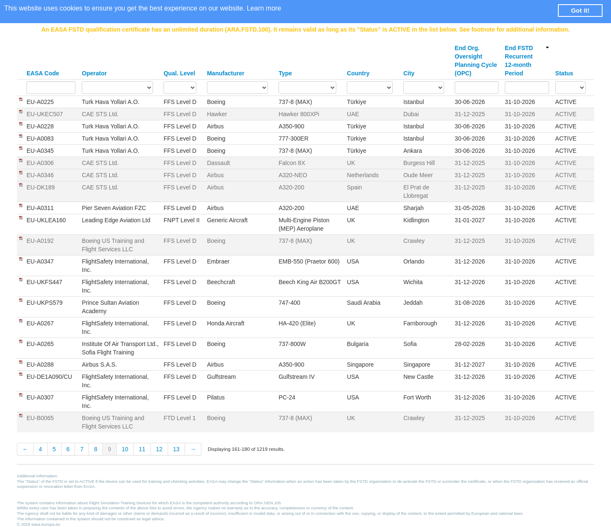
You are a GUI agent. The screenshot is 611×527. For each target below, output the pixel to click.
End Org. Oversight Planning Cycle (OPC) (476, 61)
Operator (94, 73)
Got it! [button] (580, 10)
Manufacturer (225, 73)
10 (125, 449)
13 (176, 449)
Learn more (264, 8)
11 (142, 449)
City (408, 73)
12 (159, 449)
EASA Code (43, 73)
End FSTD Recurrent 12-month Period (527, 61)
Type (285, 73)
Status (564, 73)
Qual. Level (179, 73)
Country (358, 73)
